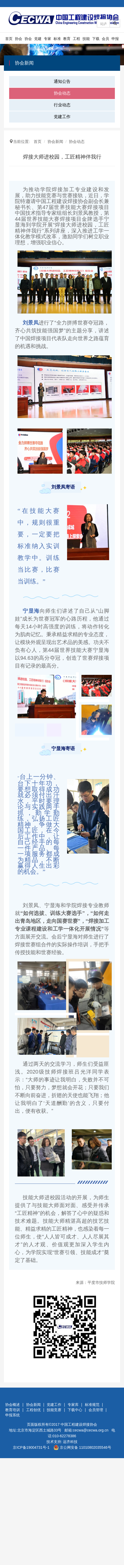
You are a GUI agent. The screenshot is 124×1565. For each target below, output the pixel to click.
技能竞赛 (86, 40)
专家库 (47, 40)
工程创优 (76, 40)
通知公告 (62, 81)
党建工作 (38, 40)
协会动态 (62, 93)
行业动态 (62, 105)
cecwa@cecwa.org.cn (90, 1430)
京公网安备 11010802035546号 (82, 1447)
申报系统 (115, 40)
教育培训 (66, 40)
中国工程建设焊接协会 (79, 1424)
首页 (9, 39)
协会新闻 (28, 40)
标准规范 (57, 40)
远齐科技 (70, 1442)
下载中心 (95, 40)
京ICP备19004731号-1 (31, 1447)
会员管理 (105, 40)
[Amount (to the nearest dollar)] (103, 23)
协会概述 (18, 40)
